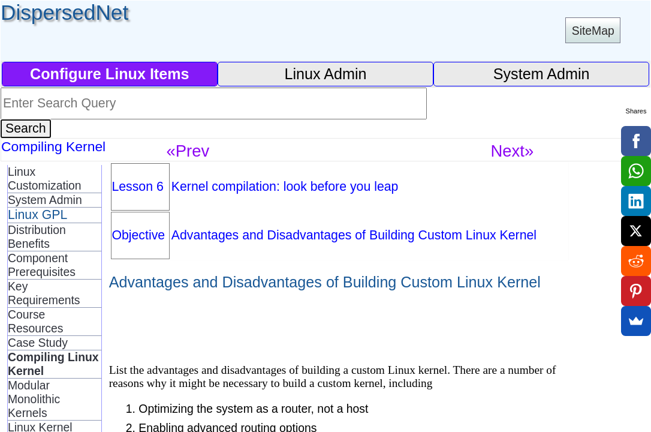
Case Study (38, 342)
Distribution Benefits (37, 236)
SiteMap (593, 30)
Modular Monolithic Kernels (34, 399)
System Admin (541, 73)
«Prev (188, 151)
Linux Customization (45, 178)
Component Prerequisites (42, 264)
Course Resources (36, 321)
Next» (512, 151)
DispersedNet (64, 12)
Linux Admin (325, 73)
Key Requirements (44, 293)
